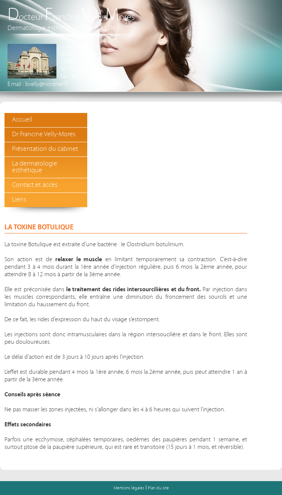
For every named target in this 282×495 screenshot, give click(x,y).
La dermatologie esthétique (34, 167)
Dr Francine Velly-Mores (44, 134)
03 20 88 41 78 (90, 77)
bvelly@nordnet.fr (46, 84)
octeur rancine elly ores (71, 17)
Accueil (22, 119)
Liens (19, 199)
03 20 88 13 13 (89, 69)
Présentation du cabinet (45, 149)
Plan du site (158, 488)
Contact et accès (35, 185)
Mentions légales (129, 488)
